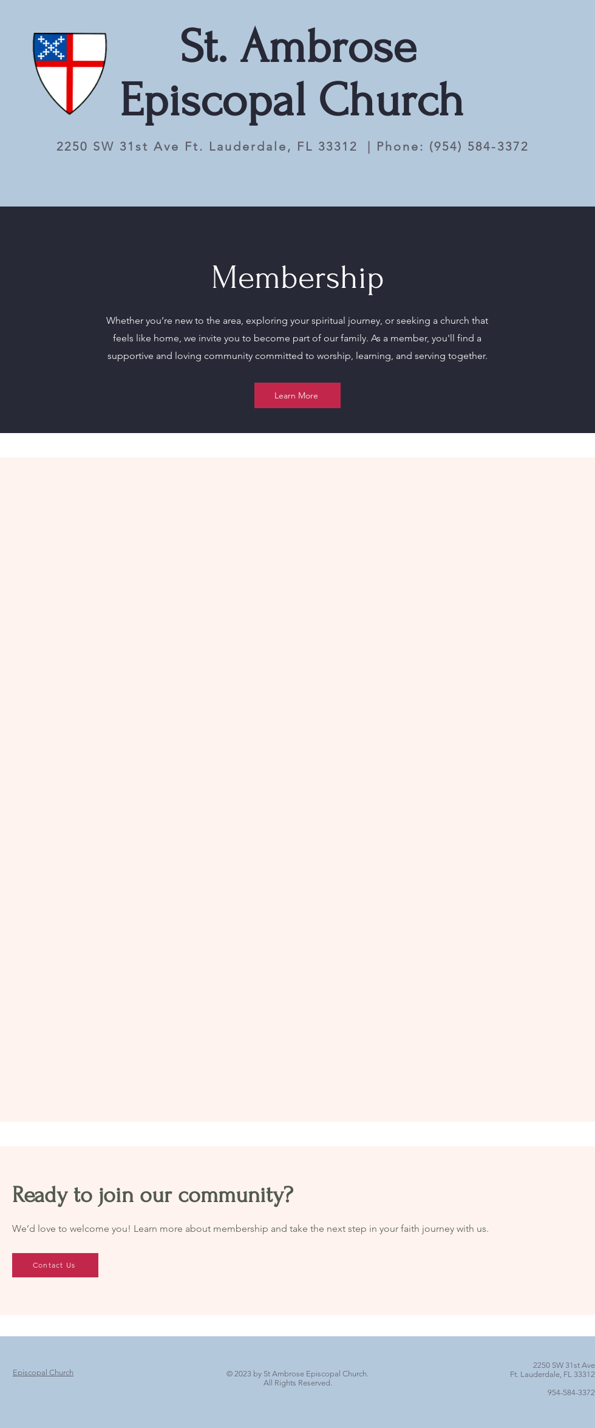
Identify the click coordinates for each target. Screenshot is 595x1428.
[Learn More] (297, 395)
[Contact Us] (55, 1265)
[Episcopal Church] (43, 1373)
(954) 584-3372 (479, 146)
